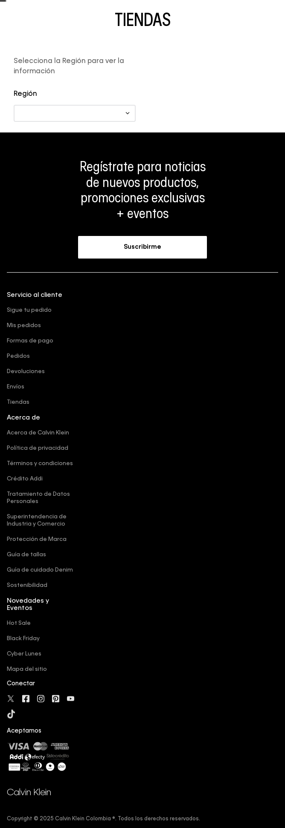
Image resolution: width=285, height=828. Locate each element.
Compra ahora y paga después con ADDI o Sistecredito (143, 8)
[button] (142, 295)
